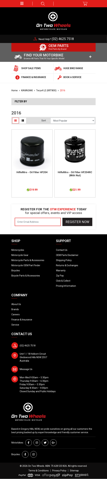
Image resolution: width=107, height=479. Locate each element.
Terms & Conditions (38, 470)
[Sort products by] (73, 121)
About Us (16, 304)
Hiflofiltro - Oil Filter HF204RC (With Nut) (75, 174)
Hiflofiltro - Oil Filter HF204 (32, 172)
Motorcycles (17, 250)
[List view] (22, 121)
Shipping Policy (64, 260)
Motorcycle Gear (19, 255)
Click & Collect (63, 280)
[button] (22, 3)
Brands (15, 309)
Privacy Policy (59, 470)
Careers (15, 314)
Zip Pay (60, 275)
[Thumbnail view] (15, 121)
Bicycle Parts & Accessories (25, 275)
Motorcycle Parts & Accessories (27, 260)
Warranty (61, 270)
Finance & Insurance (21, 319)
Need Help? (56, 39)
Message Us (26, 369)
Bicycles (15, 270)
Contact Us (61, 250)
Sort (43, 120)
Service (15, 324)
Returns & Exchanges (67, 265)
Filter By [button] (21, 101)
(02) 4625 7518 (28, 345)
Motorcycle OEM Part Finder (25, 265)
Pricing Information (66, 286)
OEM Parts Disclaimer (67, 255)
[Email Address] (38, 222)
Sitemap (74, 470)
